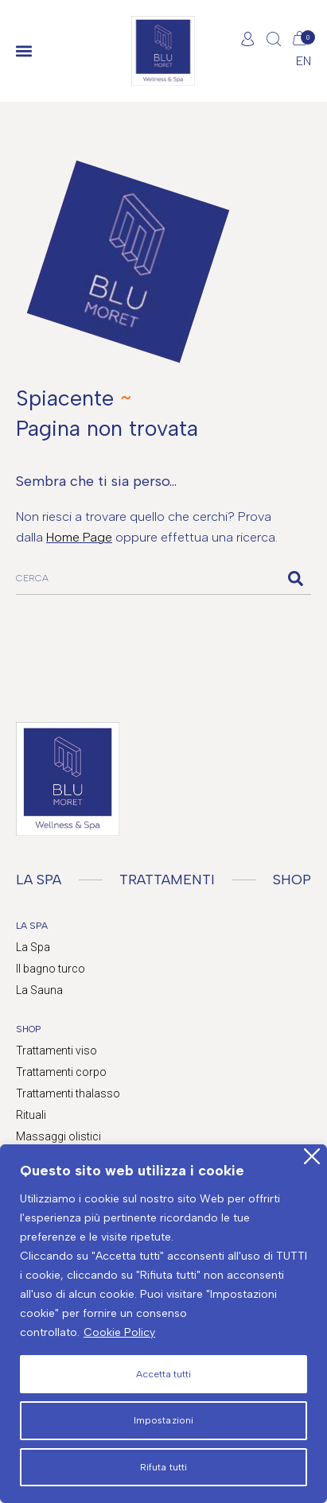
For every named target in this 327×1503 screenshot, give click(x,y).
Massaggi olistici (58, 1136)
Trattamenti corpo (61, 1072)
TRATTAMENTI (167, 879)
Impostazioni (163, 1420)
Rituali (31, 1115)
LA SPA (38, 879)
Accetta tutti (163, 1374)
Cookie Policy (119, 1332)
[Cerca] (295, 578)
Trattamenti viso (56, 1050)
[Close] (312, 1156)
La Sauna (39, 990)
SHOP (292, 879)
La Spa (33, 947)
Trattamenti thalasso (68, 1093)
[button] (23, 51)
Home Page (79, 537)
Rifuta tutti (163, 1467)
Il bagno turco (50, 968)
